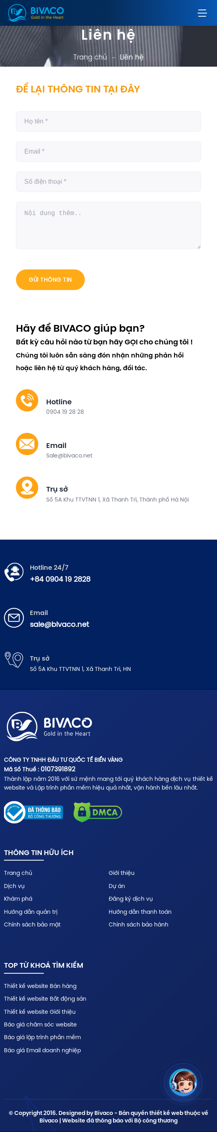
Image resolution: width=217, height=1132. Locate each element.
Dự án (117, 886)
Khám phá (18, 899)
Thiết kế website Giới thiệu (40, 1012)
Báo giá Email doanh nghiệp (42, 1050)
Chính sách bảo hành (138, 924)
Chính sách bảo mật (32, 924)
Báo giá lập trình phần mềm (42, 1037)
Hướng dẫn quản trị (30, 912)
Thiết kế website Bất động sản (45, 999)
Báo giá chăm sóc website (40, 1024)
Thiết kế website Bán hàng (40, 986)
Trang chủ (90, 57)
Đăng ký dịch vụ (131, 899)
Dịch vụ (14, 886)
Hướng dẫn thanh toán (140, 912)
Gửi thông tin (50, 280)
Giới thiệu (122, 873)
